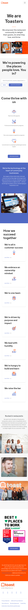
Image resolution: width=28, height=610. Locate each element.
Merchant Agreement (14, 603)
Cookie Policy (23, 603)
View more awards (14, 548)
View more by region (14, 156)
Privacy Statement (5, 601)
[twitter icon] (16, 593)
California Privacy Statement (17, 601)
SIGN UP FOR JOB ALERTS (15, 85)
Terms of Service (5, 603)
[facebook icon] (3, 593)
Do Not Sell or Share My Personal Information (11, 606)
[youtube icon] (20, 593)
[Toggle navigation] (25, 2)
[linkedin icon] (12, 593)
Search (4, 84)
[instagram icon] (7, 593)
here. (21, 575)
